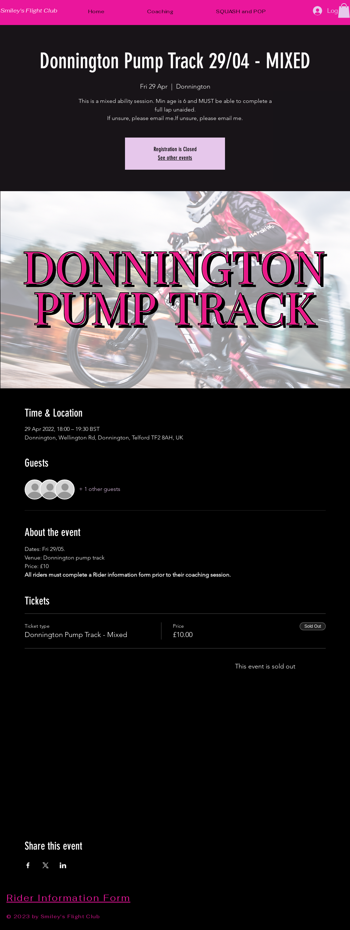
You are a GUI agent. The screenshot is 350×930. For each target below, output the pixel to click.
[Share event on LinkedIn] (63, 865)
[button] (344, 10)
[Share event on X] (45, 865)
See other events (175, 157)
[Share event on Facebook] (28, 865)
